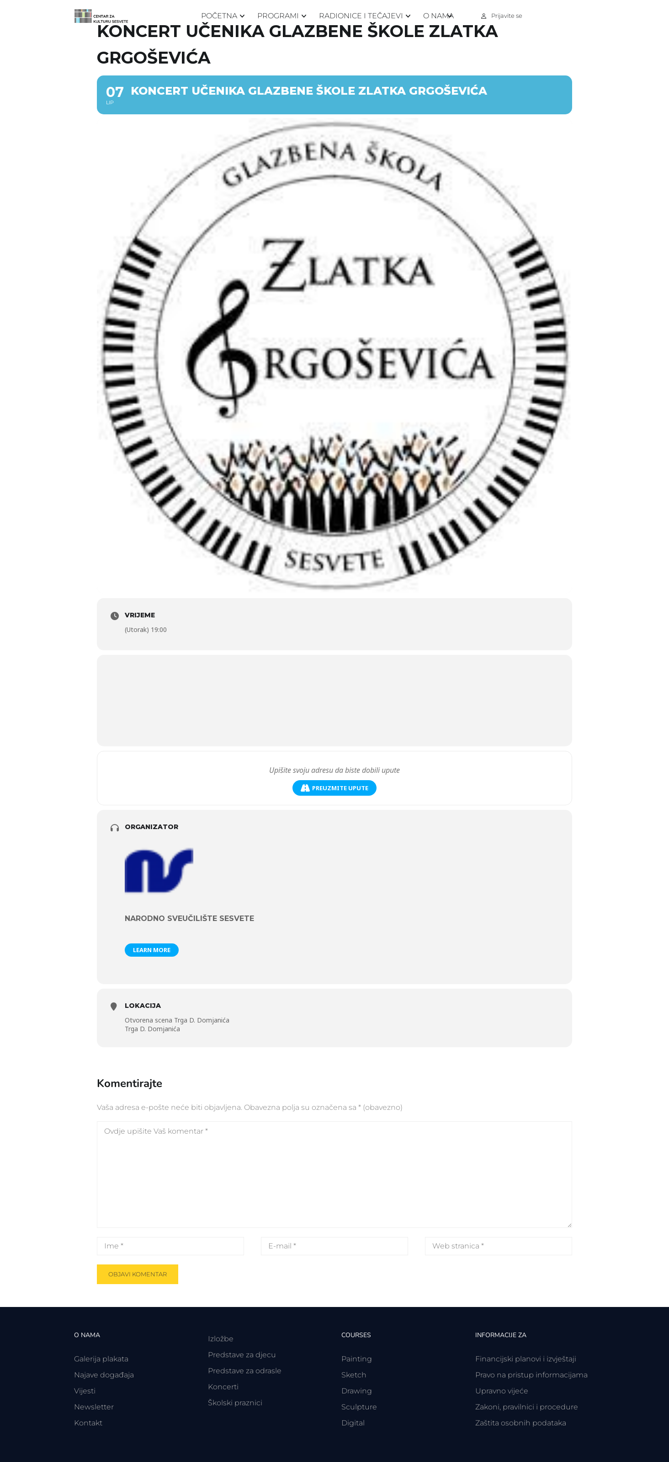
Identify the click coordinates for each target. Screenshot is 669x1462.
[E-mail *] (334, 1246)
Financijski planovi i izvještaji (525, 1359)
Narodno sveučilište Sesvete (189, 918)
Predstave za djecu (242, 1354)
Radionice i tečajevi (361, 15)
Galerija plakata (101, 1359)
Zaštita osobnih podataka (520, 1423)
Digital (353, 1423)
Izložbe (221, 1338)
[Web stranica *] (498, 1246)
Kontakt (88, 1423)
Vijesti (85, 1391)
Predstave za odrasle (244, 1370)
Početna (219, 15)
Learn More (151, 950)
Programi (278, 15)
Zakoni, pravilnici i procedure (526, 1407)
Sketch (353, 1375)
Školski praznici (235, 1402)
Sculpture (359, 1407)
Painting (356, 1359)
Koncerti (223, 1386)
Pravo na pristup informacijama (531, 1375)
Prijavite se (506, 15)
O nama (438, 15)
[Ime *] (170, 1246)
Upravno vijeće (501, 1391)
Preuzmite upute (334, 788)
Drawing (356, 1391)
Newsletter (94, 1407)
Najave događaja (104, 1375)
